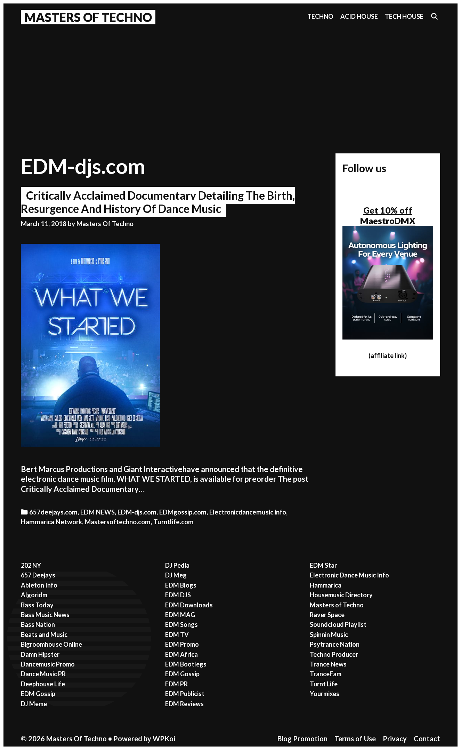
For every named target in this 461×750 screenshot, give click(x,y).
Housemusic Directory (341, 595)
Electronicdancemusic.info (247, 512)
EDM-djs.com (137, 512)
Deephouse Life (43, 684)
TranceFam (325, 674)
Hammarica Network (51, 522)
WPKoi (164, 738)
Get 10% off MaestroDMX (387, 215)
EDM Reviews (184, 704)
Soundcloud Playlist (338, 624)
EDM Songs (181, 624)
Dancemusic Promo (48, 664)
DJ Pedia (177, 565)
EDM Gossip (38, 693)
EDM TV (177, 634)
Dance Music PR (43, 674)
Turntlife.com (173, 522)
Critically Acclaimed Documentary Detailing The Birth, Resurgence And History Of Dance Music (158, 202)
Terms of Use (355, 738)
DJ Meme (34, 704)
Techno (320, 16)
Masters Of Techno (88, 17)
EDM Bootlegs (186, 664)
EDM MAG (180, 615)
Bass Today (37, 605)
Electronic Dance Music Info (349, 575)
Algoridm (34, 595)
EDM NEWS (97, 512)
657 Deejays (38, 575)
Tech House (404, 16)
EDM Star (323, 565)
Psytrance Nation (334, 644)
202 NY (31, 565)
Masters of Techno (337, 605)
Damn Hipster (40, 654)
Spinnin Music (329, 634)
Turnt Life (324, 684)
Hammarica (325, 585)
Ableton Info (39, 585)
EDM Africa (181, 654)
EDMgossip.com (183, 512)
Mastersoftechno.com (118, 522)
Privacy (395, 738)
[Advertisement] (230, 80)
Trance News (328, 664)
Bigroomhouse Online (51, 644)
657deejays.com (53, 512)
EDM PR (176, 684)
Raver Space (327, 615)
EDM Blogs (180, 585)
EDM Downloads (189, 605)
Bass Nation (38, 624)
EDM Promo (182, 644)
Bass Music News (45, 615)
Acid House (359, 16)
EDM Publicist (184, 693)
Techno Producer (334, 654)
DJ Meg (176, 575)
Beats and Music (44, 634)
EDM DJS (178, 595)
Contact (427, 738)
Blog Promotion (302, 738)
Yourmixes (324, 693)
